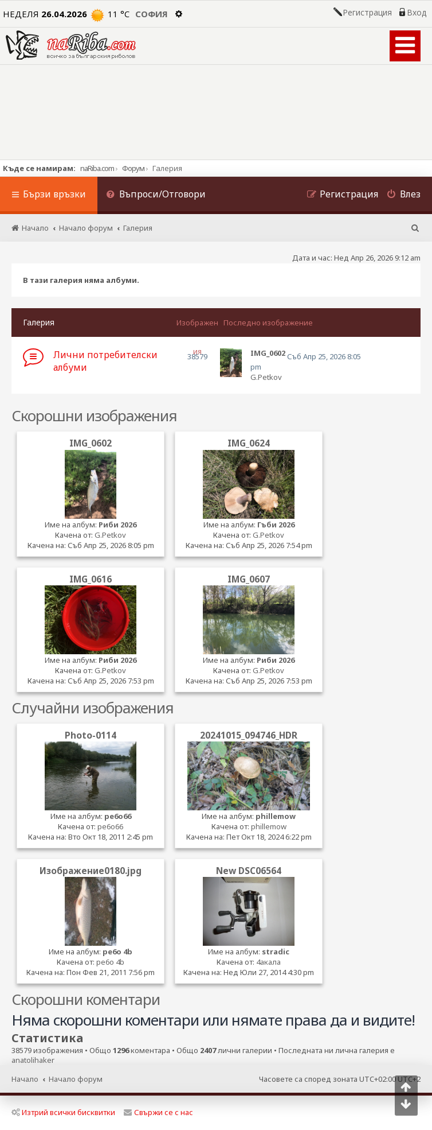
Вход (416, 12)
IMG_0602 (90, 443)
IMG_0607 (248, 579)
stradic (275, 951)
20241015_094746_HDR (248, 735)
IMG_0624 (248, 443)
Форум (133, 168)
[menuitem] (155, 195)
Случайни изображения (92, 707)
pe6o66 (117, 816)
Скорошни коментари (85, 999)
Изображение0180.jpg (91, 870)
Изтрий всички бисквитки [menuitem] (63, 1112)
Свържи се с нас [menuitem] (158, 1112)
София (151, 14)
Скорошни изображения (94, 415)
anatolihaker (32, 1060)
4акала (268, 962)
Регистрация (367, 12)
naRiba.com (97, 168)
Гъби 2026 (275, 524)
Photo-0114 (90, 735)
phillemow (276, 816)
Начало (24, 1079)
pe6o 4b (117, 951)
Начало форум (76, 1079)
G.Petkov (266, 377)
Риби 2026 (117, 524)
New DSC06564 (248, 870)
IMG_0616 (90, 579)
